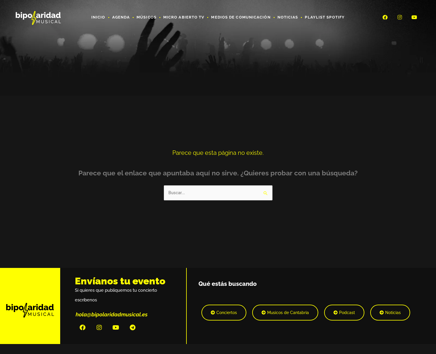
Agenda (121, 17)
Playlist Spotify (325, 17)
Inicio (98, 17)
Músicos (146, 17)
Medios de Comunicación (240, 17)
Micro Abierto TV (184, 17)
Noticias (287, 17)
